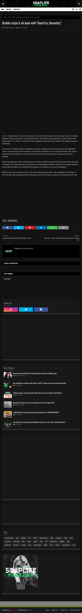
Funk (51, 545)
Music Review (44, 538)
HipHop (23, 538)
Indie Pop (7, 541)
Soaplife (29, 610)
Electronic (59, 538)
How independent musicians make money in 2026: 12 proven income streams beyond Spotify (39, 383)
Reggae (62, 541)
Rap (17, 538)
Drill (68, 541)
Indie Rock (16, 541)
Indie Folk (7, 545)
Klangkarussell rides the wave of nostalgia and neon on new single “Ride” (34, 402)
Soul (29, 545)
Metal (45, 545)
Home (2, 9)
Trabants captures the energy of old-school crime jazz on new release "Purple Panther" (37, 393)
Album (35, 541)
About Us (8, 9)
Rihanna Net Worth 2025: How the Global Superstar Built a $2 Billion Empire (35, 373)
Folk (23, 541)
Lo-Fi (73, 545)
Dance (57, 545)
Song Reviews (12, 220)
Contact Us (16, 9)
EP (46, 541)
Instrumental (37, 545)
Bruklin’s (5, 136)
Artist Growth (66, 545)
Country (23, 545)
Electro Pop (53, 541)
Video (35, 538)
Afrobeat (15, 545)
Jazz (41, 541)
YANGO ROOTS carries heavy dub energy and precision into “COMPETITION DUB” (36, 412)
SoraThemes (13, 610)
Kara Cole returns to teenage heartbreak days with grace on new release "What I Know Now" (39, 422)
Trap (65, 538)
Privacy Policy (75, 610)
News (29, 541)
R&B (52, 538)
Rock (71, 538)
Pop (9, 17)
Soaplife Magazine (9, 27)
